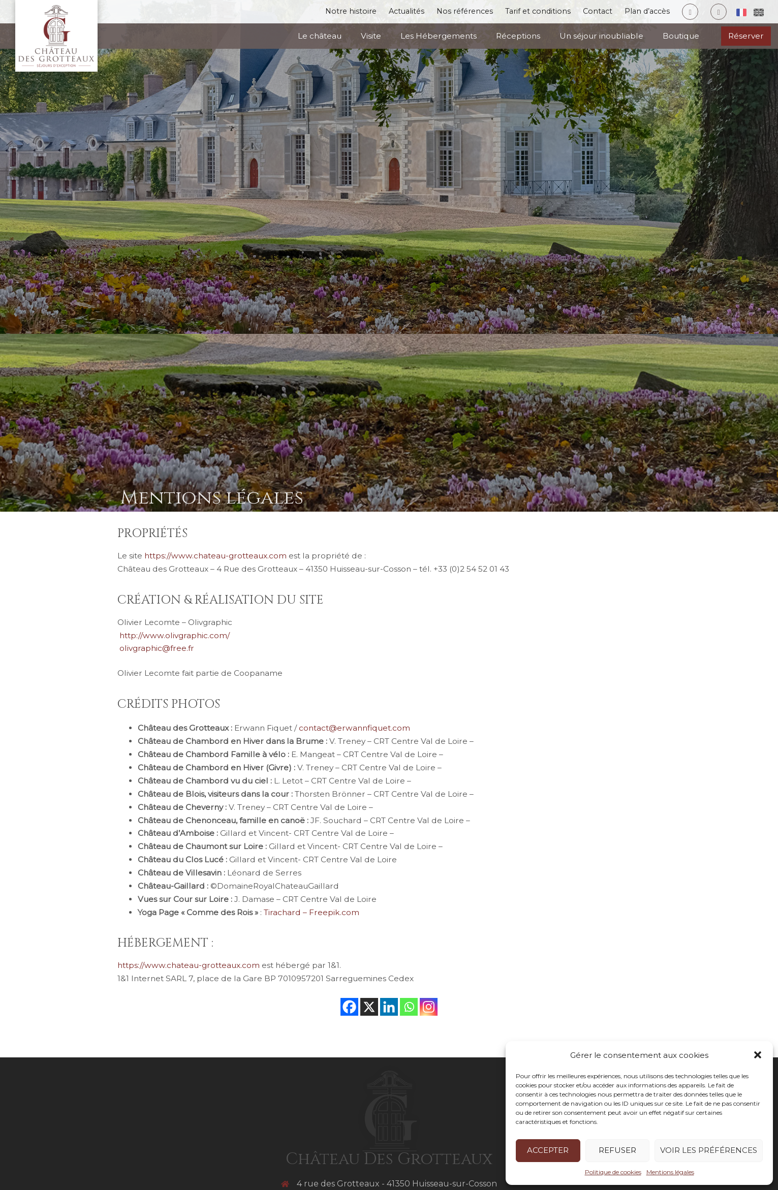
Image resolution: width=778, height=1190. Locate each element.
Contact (590, 12)
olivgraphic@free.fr (155, 648)
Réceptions (518, 36)
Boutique (681, 36)
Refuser (617, 1150)
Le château (319, 36)
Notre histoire (328, 12)
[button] (758, 1055)
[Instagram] (429, 1007)
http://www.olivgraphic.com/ (173, 635)
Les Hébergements (438, 36)
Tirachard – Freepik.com (311, 912)
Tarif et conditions (527, 12)
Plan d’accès (643, 12)
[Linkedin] (389, 1007)
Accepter (548, 1150)
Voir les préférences (708, 1150)
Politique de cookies (613, 1172)
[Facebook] (349, 1007)
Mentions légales (670, 1172)
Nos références (449, 12)
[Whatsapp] (409, 1007)
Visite (371, 36)
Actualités (386, 12)
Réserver (746, 36)
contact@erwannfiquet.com (354, 728)
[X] (369, 1007)
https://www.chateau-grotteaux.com (215, 555)
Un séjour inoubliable (601, 36)
